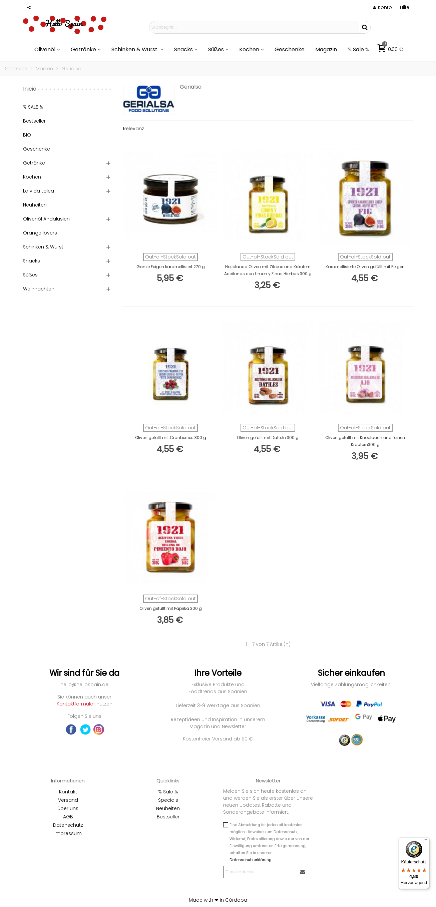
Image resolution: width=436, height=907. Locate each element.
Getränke (83, 49)
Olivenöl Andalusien (46, 219)
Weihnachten (38, 288)
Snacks (183, 49)
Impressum (68, 833)
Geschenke (290, 49)
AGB (68, 816)
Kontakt (68, 791)
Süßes (216, 49)
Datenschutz (68, 825)
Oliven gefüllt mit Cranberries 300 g (170, 437)
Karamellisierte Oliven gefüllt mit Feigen (365, 266)
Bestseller (34, 121)
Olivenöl (44, 49)
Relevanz (133, 128)
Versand (68, 800)
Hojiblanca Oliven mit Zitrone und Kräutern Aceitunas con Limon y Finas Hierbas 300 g (268, 270)
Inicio (29, 89)
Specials (168, 800)
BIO (27, 135)
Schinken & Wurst (135, 49)
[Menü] (425, 841)
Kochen (249, 49)
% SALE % (33, 107)
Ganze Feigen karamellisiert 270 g (170, 266)
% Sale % (358, 49)
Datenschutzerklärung (251, 859)
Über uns (67, 808)
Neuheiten (35, 205)
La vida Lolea (38, 191)
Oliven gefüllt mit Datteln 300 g (268, 437)
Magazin (326, 49)
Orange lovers (40, 232)
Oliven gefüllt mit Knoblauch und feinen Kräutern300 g (365, 441)
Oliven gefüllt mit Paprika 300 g (170, 608)
